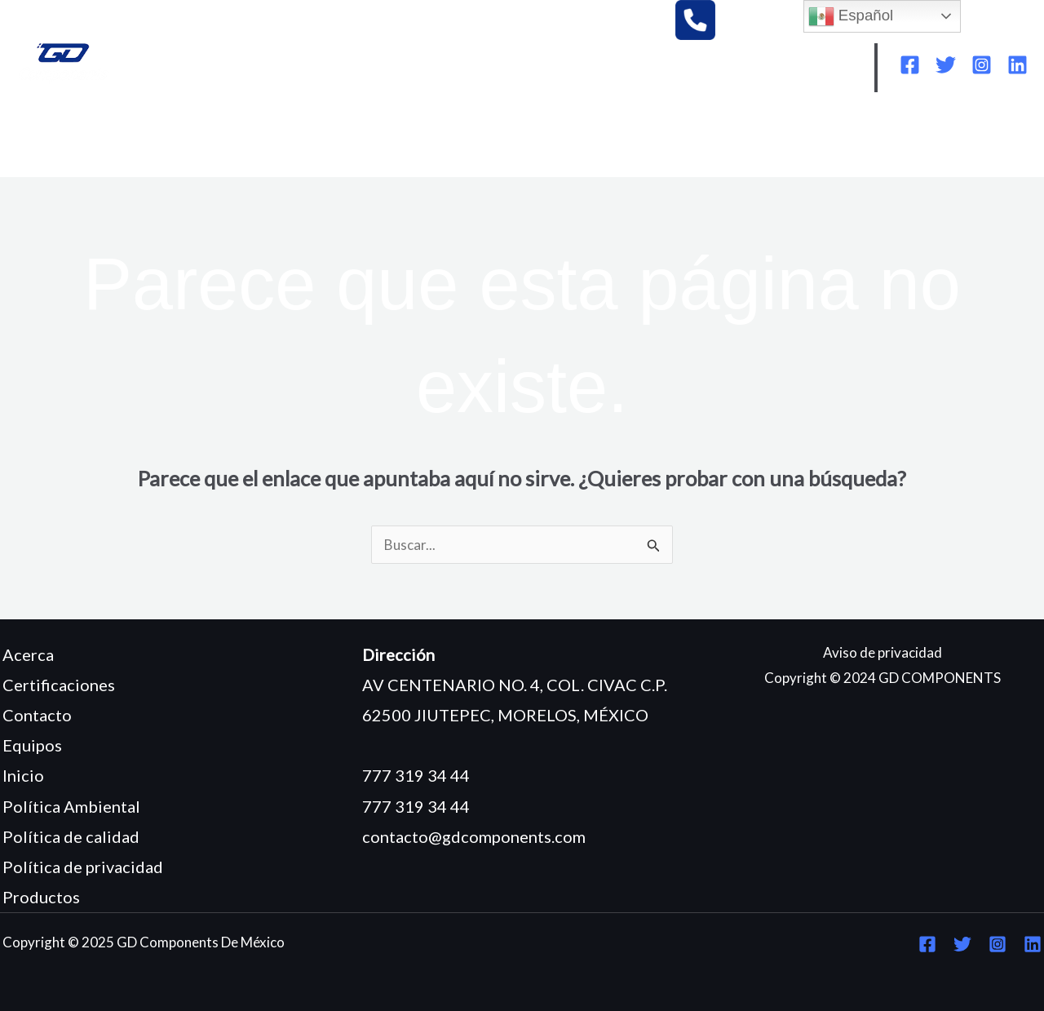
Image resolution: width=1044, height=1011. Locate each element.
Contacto (37, 715)
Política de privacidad (82, 866)
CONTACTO (70, 164)
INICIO (52, 140)
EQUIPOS (281, 140)
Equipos (32, 745)
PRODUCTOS (382, 140)
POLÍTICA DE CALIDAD (849, 140)
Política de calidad (70, 836)
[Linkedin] (1017, 65)
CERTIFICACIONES (514, 140)
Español (851, 16)
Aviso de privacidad (882, 652)
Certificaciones (58, 684)
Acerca (28, 654)
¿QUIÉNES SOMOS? (162, 140)
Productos (41, 897)
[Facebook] (910, 65)
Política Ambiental (71, 806)
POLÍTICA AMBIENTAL (675, 140)
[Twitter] (946, 65)
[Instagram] (981, 65)
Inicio (23, 775)
